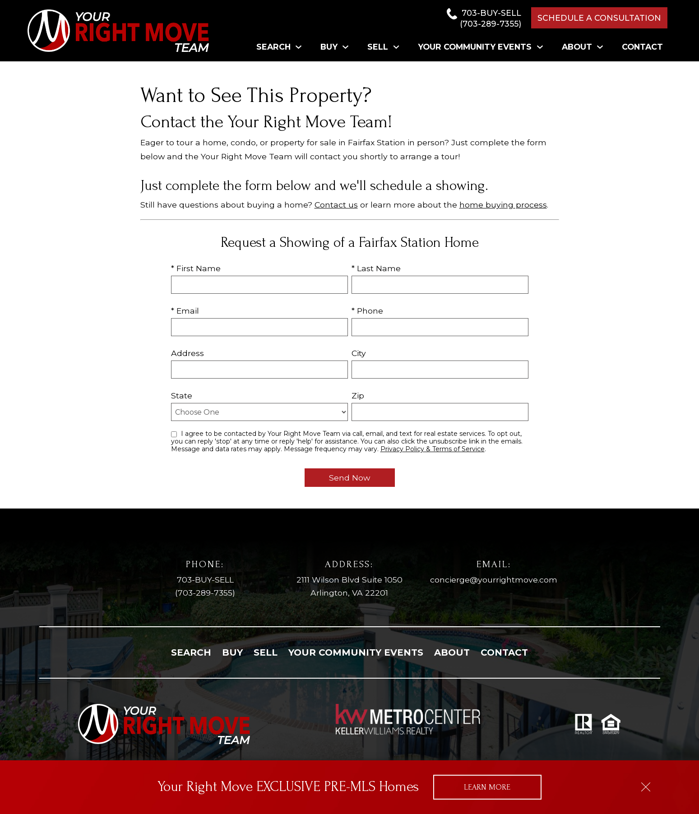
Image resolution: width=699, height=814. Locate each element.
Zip (358, 395)
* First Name (196, 268)
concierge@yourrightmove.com (493, 579)
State (181, 395)
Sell (266, 652)
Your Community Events (355, 652)
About (452, 652)
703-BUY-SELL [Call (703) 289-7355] (205, 587)
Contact (642, 47)
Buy (232, 652)
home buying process (503, 204)
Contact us (336, 204)
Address (187, 353)
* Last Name (376, 268)
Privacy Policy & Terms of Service (432, 449)
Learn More (487, 787)
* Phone (367, 310)
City (359, 353)
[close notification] (646, 784)
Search (191, 652)
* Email (185, 310)
